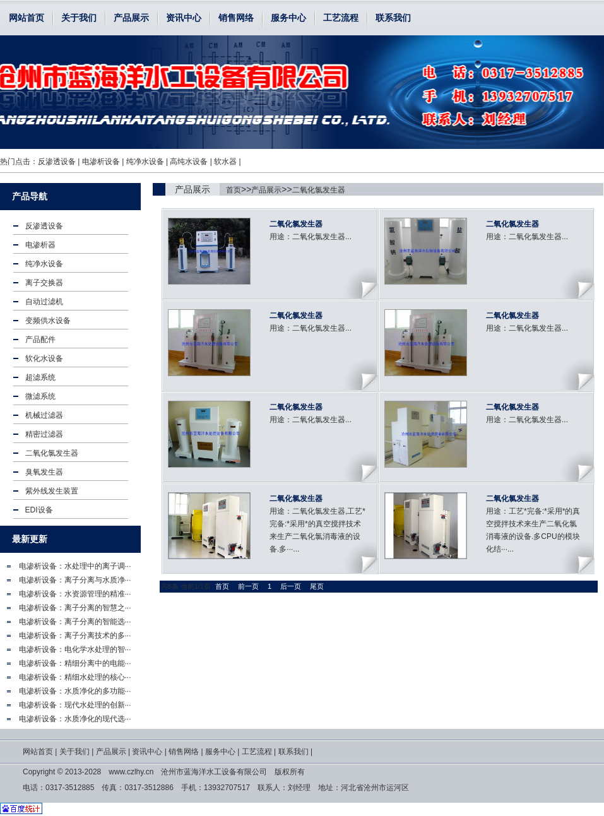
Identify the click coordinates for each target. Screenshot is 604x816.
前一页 (248, 586)
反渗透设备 (57, 161)
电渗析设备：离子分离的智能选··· (75, 621)
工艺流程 (340, 18)
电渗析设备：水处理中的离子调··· (75, 566)
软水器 (225, 161)
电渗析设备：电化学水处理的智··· (75, 649)
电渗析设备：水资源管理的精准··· (75, 593)
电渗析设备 (101, 161)
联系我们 (393, 18)
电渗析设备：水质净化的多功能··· (75, 691)
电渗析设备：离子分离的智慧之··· (75, 607)
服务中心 (288, 18)
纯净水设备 (145, 161)
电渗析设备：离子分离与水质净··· (75, 580)
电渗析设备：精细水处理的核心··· (75, 677)
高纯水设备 (189, 161)
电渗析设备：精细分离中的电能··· (75, 663)
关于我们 (79, 18)
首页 (233, 190)
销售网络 (236, 18)
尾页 (317, 586)
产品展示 (131, 18)
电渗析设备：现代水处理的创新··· (75, 705)
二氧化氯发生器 (318, 190)
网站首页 (26, 18)
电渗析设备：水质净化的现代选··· (75, 718)
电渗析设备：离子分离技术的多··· (75, 635)
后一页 (290, 586)
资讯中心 (183, 18)
